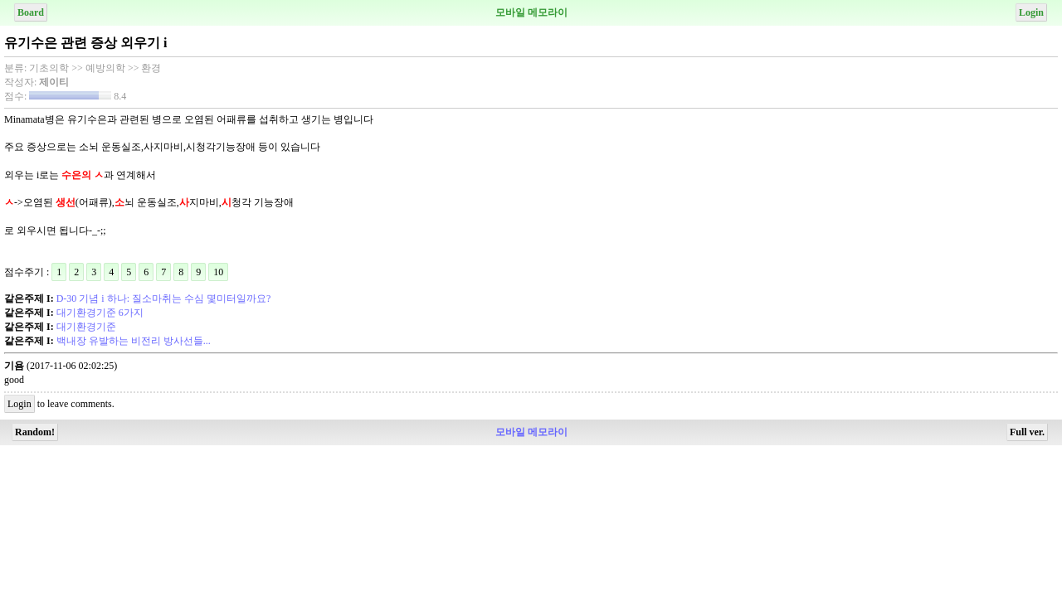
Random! (35, 432)
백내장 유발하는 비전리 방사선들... (133, 341)
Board (30, 12)
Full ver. (1027, 432)
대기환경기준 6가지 (100, 312)
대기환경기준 (86, 326)
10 (218, 272)
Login (1031, 12)
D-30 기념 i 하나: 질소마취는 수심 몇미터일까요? (163, 298)
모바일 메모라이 (531, 12)
